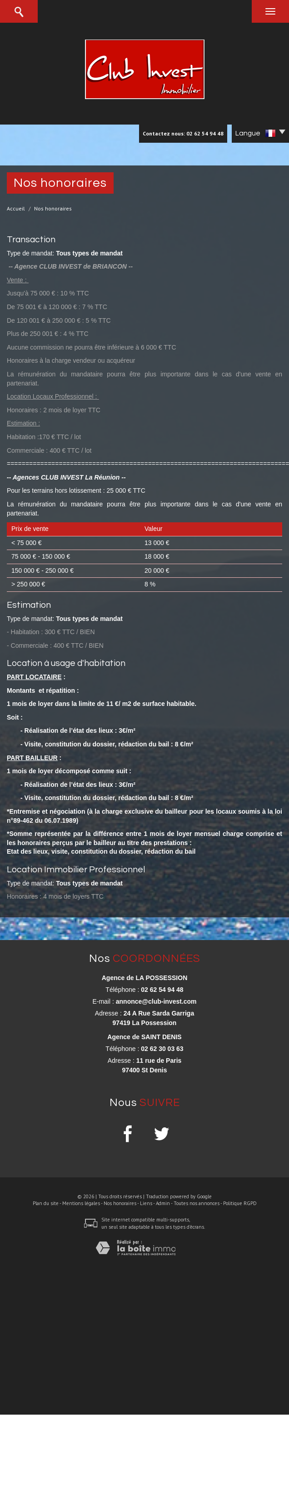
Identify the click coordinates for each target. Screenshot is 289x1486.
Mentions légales (81, 1203)
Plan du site (46, 1203)
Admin (163, 1203)
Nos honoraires (120, 1203)
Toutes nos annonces (196, 1203)
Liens (146, 1203)
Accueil (16, 208)
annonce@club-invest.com (156, 1001)
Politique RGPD (240, 1203)
